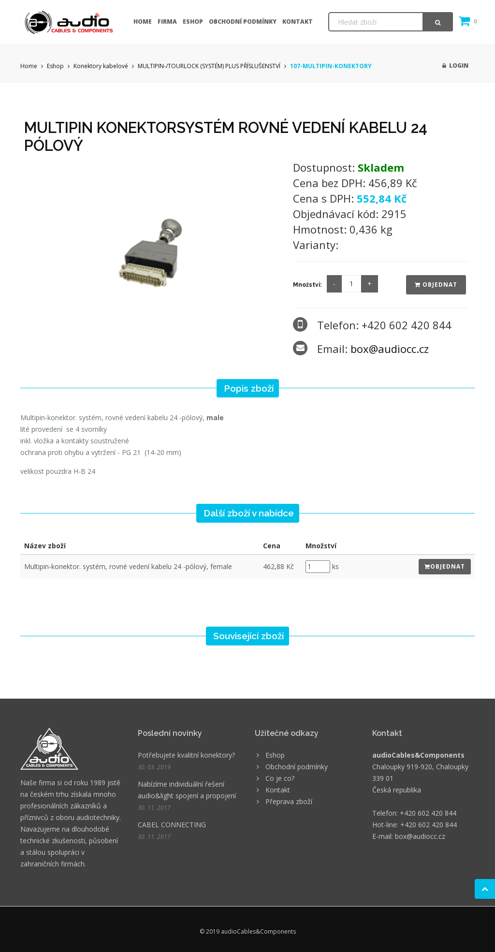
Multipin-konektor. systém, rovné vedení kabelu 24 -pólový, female (128, 566)
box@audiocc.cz (389, 348)
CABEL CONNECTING (172, 824)
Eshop (193, 21)
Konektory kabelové (100, 66)
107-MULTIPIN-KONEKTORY (331, 66)
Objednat (436, 284)
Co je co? (279, 778)
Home (142, 21)
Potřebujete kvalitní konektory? (186, 755)
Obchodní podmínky (243, 21)
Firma (167, 21)
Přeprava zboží (288, 801)
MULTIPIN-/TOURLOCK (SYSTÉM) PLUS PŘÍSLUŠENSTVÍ (209, 66)
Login (455, 65)
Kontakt (297, 21)
